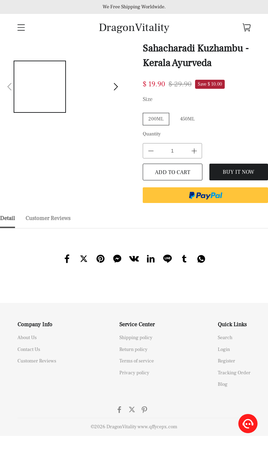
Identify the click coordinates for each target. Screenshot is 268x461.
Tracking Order (234, 373)
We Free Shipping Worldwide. (134, 7)
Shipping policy (135, 338)
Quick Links (232, 324)
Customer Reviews (36, 361)
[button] (9, 87)
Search (225, 338)
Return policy (133, 349)
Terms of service (136, 361)
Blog (223, 384)
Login (224, 349)
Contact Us (28, 349)
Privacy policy (134, 373)
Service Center (137, 324)
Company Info (34, 324)
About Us (27, 338)
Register (226, 361)
